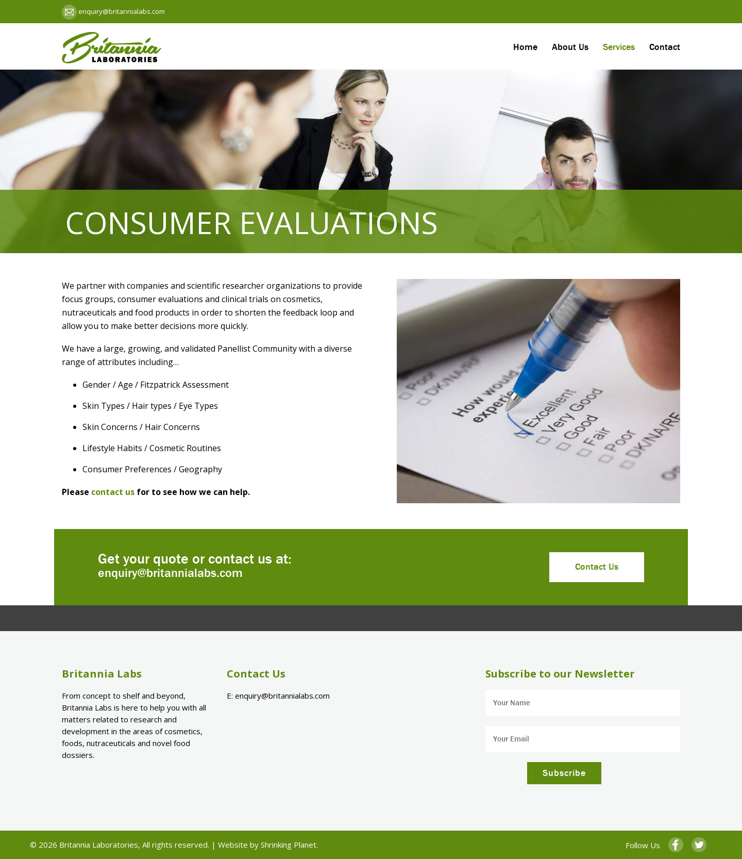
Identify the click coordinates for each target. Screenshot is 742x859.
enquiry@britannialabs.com (121, 11)
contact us (112, 492)
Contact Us (596, 567)
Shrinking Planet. (289, 844)
